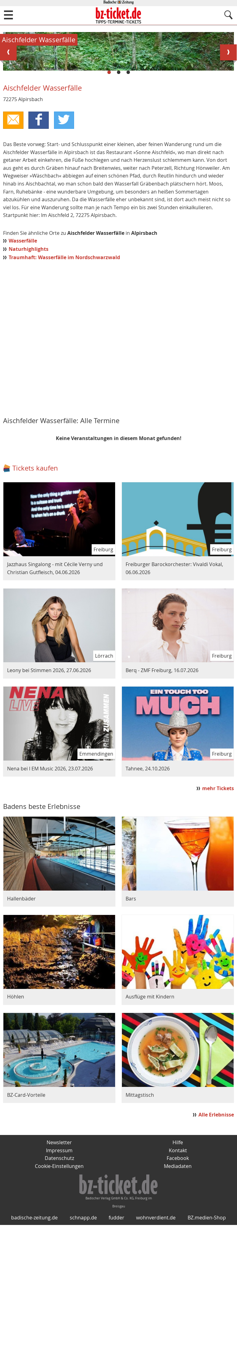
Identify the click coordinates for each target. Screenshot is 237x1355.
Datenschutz (59, 1288)
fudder (116, 1347)
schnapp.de (83, 1347)
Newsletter (59, 1272)
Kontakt (178, 1280)
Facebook (178, 1288)
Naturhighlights (28, 378)
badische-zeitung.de (34, 1347)
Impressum (59, 1280)
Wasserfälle (23, 370)
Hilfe (178, 1272)
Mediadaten (178, 1295)
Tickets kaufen (35, 598)
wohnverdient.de (156, 1347)
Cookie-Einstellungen (59, 1295)
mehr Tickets (218, 918)
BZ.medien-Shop (207, 1347)
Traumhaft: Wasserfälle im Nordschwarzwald (64, 387)
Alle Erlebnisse (216, 1244)
